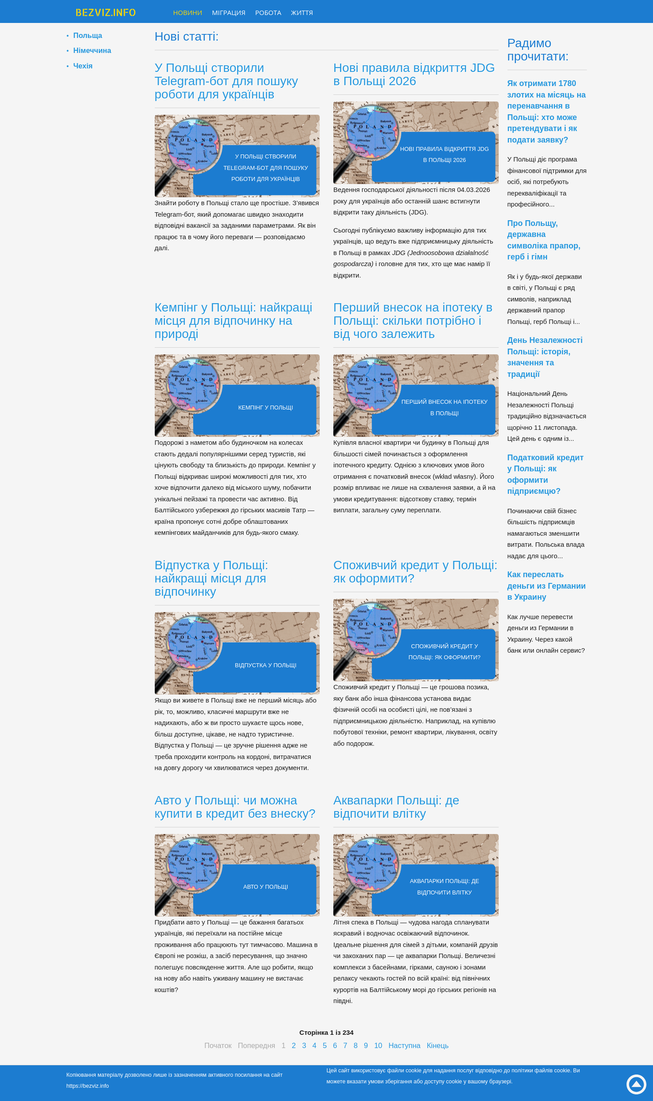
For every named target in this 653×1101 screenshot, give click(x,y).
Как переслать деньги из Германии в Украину (546, 585)
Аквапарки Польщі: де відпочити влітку (396, 806)
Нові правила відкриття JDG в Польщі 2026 (414, 74)
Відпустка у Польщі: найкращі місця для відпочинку (212, 578)
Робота (268, 12)
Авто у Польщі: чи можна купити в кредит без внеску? (235, 806)
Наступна (404, 1045)
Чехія (83, 66)
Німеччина (92, 50)
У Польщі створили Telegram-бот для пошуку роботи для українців (226, 81)
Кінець (438, 1045)
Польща (87, 35)
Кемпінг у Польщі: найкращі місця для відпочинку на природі (234, 321)
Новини (187, 12)
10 (378, 1045)
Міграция (229, 12)
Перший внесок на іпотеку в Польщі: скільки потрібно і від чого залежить (413, 321)
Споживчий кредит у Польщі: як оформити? (415, 571)
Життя (302, 12)
